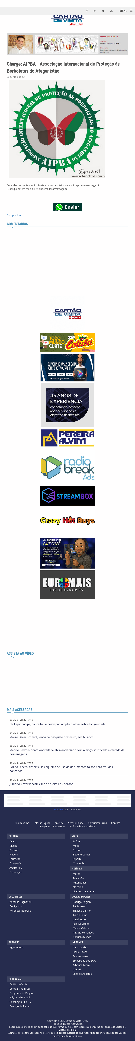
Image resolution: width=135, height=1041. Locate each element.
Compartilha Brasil (19, 988)
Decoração (15, 872)
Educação (15, 859)
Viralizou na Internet (84, 891)
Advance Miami (81, 965)
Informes (77, 942)
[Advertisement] (67, 625)
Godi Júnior (15, 906)
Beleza (77, 850)
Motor (76, 873)
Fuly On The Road (19, 997)
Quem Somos (23, 823)
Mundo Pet (79, 863)
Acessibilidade (76, 823)
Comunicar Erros (97, 823)
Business (14, 942)
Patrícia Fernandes (83, 932)
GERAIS (77, 969)
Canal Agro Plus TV (20, 1001)
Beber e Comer (81, 854)
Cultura (13, 836)
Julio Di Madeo (81, 923)
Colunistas (15, 896)
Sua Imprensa (80, 956)
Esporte (77, 859)
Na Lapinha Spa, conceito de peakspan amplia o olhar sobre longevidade (57, 724)
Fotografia (15, 863)
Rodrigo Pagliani (82, 902)
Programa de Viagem (21, 993)
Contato (115, 823)
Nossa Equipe (42, 823)
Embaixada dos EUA (84, 960)
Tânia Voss (79, 906)
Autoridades (79, 882)
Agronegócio (16, 947)
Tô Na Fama (80, 915)
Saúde (76, 841)
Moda (76, 845)
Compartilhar (14, 215)
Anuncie (59, 823)
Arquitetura (15, 867)
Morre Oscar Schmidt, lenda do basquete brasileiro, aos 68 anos (51, 737)
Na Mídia (78, 887)
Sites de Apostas (82, 973)
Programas (15, 979)
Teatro (13, 841)
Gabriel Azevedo (82, 937)
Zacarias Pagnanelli (20, 902)
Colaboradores (81, 896)
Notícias (77, 868)
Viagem (13, 854)
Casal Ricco (79, 919)
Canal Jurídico (80, 947)
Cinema (13, 850)
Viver (75, 836)
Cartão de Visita (18, 984)
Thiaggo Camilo (82, 910)
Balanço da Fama (19, 1006)
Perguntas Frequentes (52, 826)
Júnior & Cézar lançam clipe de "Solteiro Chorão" (41, 784)
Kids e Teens (80, 951)
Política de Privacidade (82, 826)
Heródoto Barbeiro (20, 910)
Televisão (78, 878)
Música (13, 845)
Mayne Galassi (81, 928)
